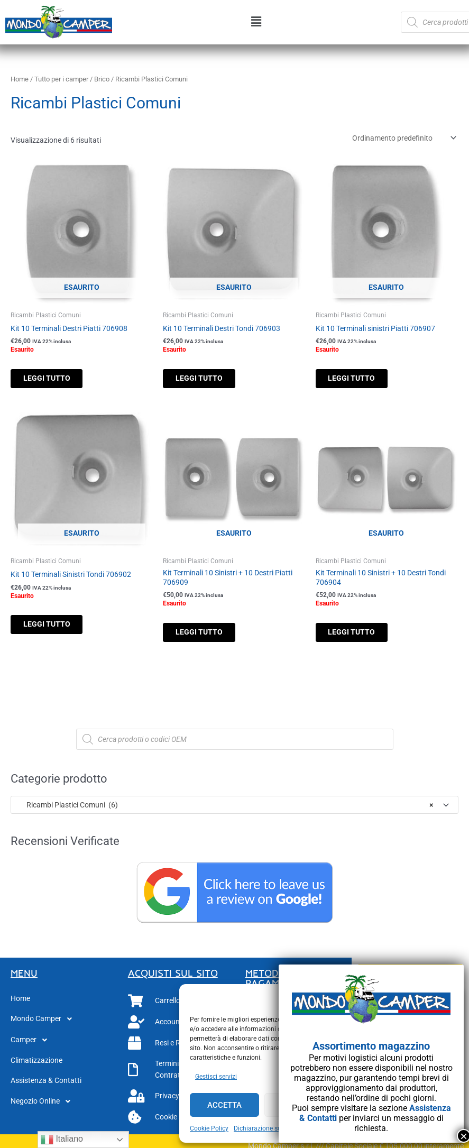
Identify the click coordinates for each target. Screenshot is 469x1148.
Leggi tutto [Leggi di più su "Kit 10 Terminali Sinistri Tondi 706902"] (55, 627)
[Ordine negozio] (402, 138)
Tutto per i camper (61, 79)
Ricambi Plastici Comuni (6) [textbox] (225, 808)
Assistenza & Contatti (46, 1084)
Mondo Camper (44, 1023)
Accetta (224, 1105)
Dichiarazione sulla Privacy (272, 1128)
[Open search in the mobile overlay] (234, 743)
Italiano (62, 1139)
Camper (32, 1044)
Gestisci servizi (216, 1076)
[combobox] (234, 809)
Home (20, 79)
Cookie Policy (209, 1128)
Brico (101, 79)
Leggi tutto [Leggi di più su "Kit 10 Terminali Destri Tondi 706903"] (208, 379)
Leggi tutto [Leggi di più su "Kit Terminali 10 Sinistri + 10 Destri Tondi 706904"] (360, 634)
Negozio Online (43, 1105)
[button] (256, 22)
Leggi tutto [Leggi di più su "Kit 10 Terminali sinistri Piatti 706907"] (360, 379)
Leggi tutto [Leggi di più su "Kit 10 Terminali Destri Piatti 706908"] (55, 379)
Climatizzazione (36, 1064)
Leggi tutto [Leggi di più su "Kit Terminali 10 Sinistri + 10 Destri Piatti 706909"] (208, 634)
